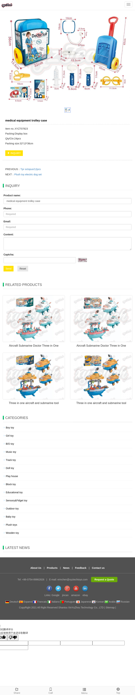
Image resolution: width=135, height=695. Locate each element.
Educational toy (14, 492)
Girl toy (10, 435)
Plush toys (11, 524)
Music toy (11, 451)
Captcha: (9, 254)
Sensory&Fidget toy (16, 500)
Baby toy (10, 516)
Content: (9, 234)
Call (51, 690)
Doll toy (10, 468)
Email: (7, 221)
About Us (35, 567)
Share (17, 690)
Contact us (98, 567)
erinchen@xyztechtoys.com (72, 579)
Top (118, 690)
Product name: (12, 195)
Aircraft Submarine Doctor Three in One (34, 345)
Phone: (8, 208)
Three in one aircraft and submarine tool (34, 403)
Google (55, 595)
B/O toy (10, 443)
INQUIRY (14, 153)
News (66, 567)
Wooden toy (12, 532)
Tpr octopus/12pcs (30, 169)
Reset (23, 268)
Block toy (11, 484)
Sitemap (110, 607)
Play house (12, 476)
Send (8, 268)
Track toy (11, 460)
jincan (65, 595)
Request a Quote (104, 579)
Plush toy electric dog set (28, 174)
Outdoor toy (12, 508)
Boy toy (10, 427)
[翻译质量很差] (12, 638)
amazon (75, 595)
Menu (84, 690)
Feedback (80, 567)
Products (52, 567)
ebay (85, 595)
